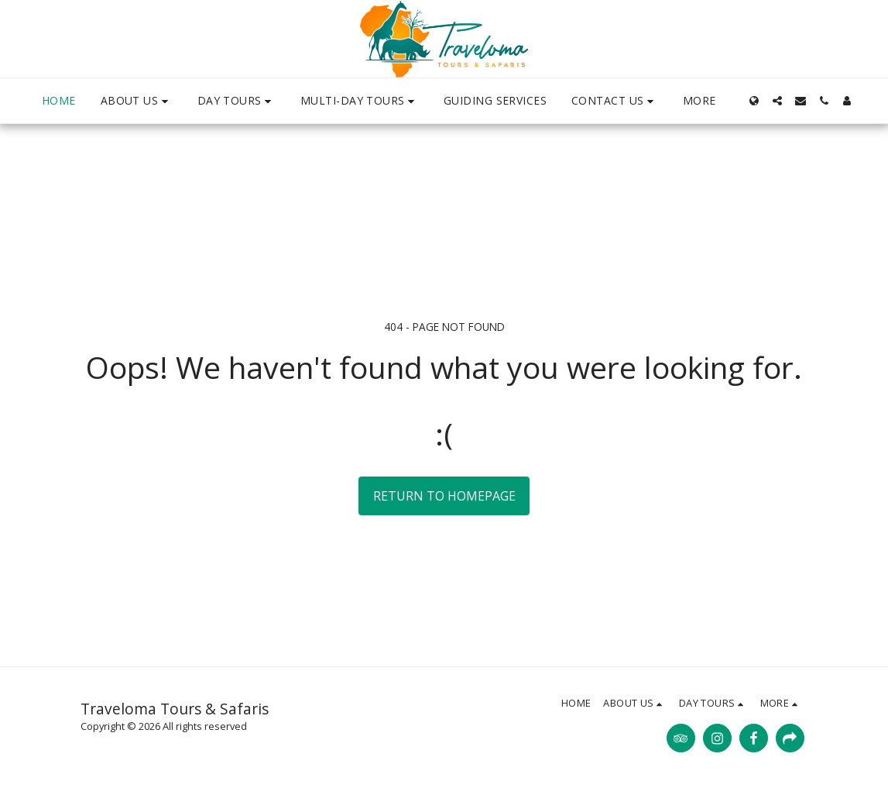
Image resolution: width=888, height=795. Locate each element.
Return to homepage (444, 495)
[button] (136, 101)
